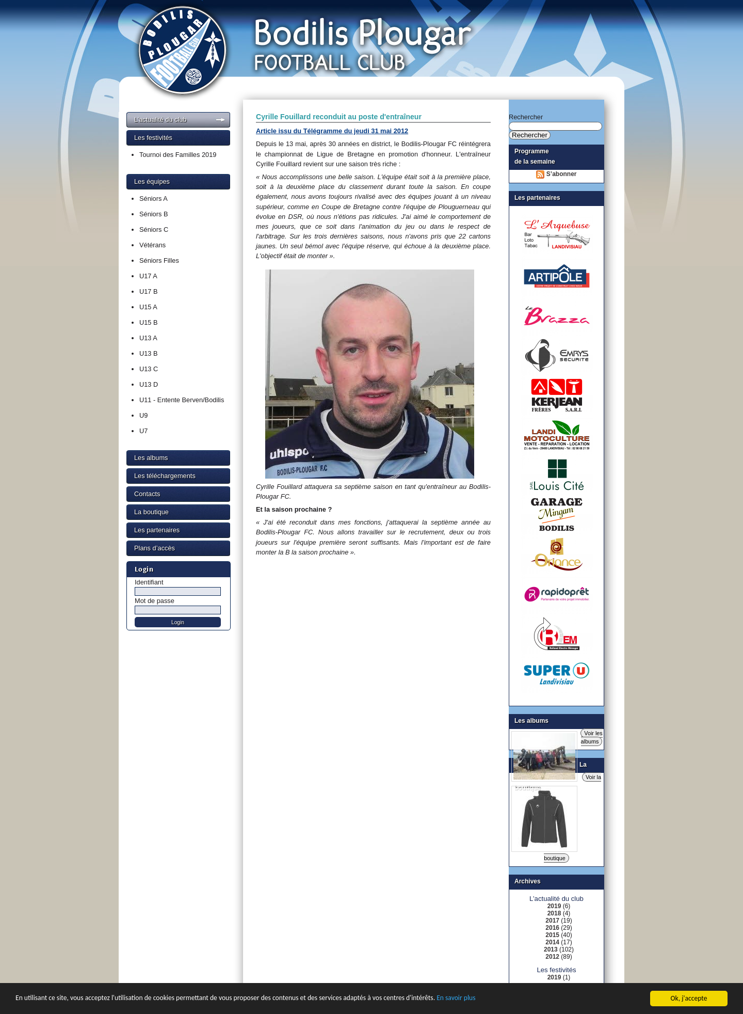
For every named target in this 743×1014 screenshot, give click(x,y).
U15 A (148, 307)
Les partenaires (157, 530)
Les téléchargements (165, 476)
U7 (143, 431)
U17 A (148, 276)
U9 (143, 415)
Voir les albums (592, 737)
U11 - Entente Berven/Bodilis (181, 400)
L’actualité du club (160, 119)
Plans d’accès (154, 548)
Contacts (147, 494)
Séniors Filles (159, 260)
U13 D (148, 384)
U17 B (148, 291)
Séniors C (153, 229)
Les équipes (152, 181)
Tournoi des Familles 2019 (177, 155)
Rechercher (526, 117)
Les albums (151, 458)
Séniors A (153, 198)
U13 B (148, 353)
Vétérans (152, 245)
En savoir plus (456, 1005)
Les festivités (153, 137)
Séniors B (153, 214)
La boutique (151, 512)
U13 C (148, 369)
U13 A (148, 338)
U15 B (148, 322)
